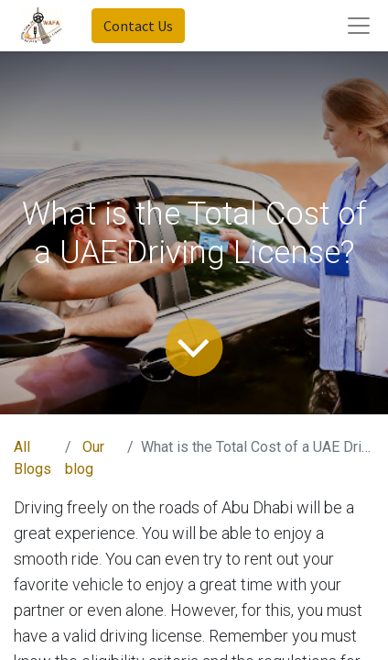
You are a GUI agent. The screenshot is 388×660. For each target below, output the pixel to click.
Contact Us (138, 25)
